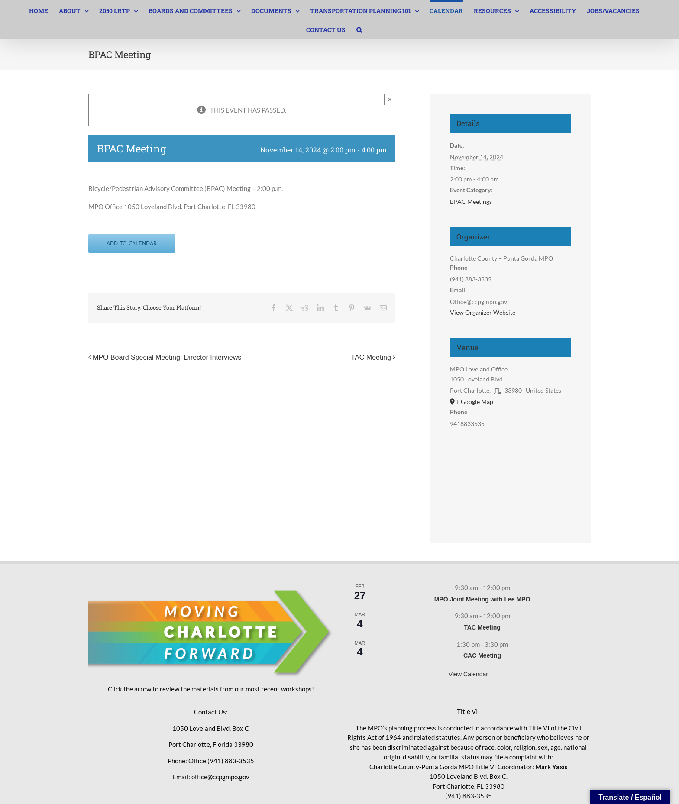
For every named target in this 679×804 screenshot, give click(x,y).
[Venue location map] (510, 475)
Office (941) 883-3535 (221, 761)
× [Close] (390, 99)
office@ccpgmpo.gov (220, 777)
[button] (359, 29)
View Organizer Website (482, 312)
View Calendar (468, 674)
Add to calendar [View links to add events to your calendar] (132, 243)
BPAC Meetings (471, 201)
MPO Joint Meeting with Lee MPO (482, 599)
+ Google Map (474, 401)
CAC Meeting (482, 655)
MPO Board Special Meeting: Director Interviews (167, 357)
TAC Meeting (371, 357)
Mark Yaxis (551, 767)
